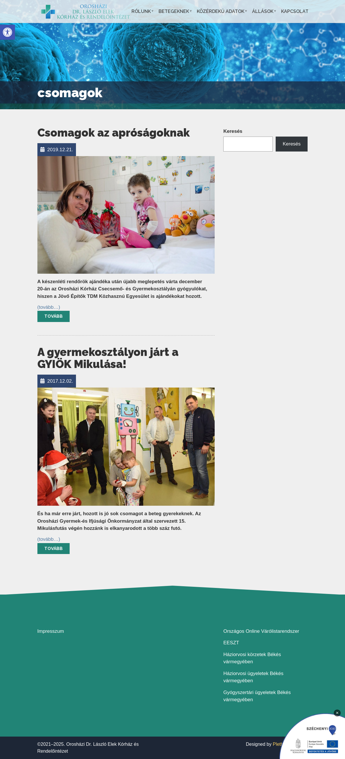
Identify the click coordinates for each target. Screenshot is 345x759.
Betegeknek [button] (174, 11)
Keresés (232, 131)
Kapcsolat (294, 11)
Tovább (53, 316)
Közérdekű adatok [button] (220, 11)
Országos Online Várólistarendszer (261, 631)
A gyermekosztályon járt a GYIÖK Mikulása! (107, 358)
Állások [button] (262, 11)
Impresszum (50, 631)
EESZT (231, 642)
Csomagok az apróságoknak (113, 132)
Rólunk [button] (141, 11)
